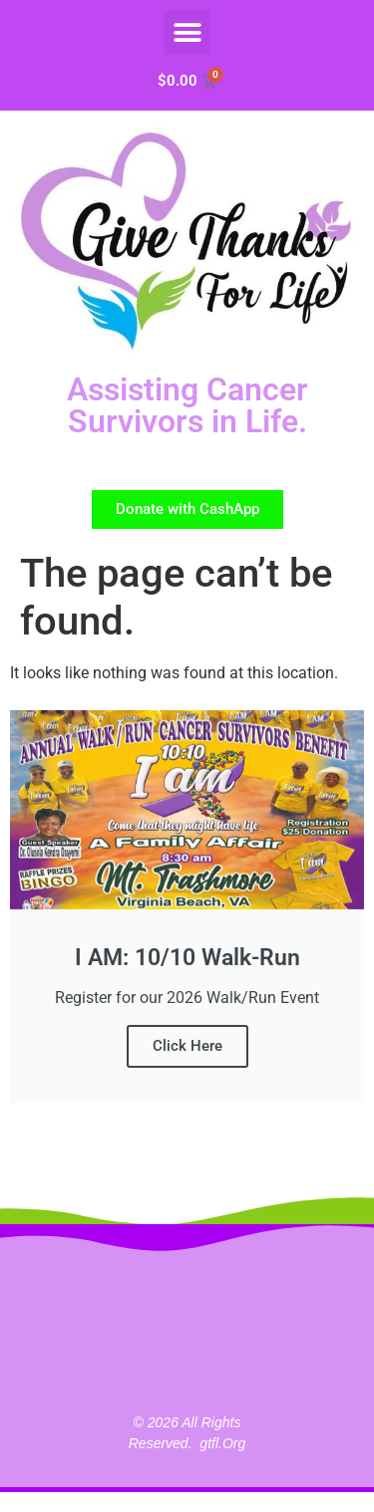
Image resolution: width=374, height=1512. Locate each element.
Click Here (187, 1046)
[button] (187, 32)
